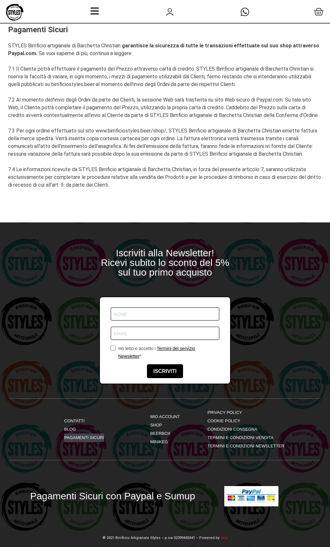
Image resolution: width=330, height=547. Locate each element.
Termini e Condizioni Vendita (241, 437)
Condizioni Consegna (232, 429)
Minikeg (159, 441)
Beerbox (160, 433)
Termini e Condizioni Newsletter (246, 446)
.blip (224, 538)
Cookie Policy (224, 420)
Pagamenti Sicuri (84, 437)
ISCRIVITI (165, 371)
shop (156, 425)
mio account (165, 416)
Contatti (74, 420)
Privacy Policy (225, 412)
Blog (70, 429)
